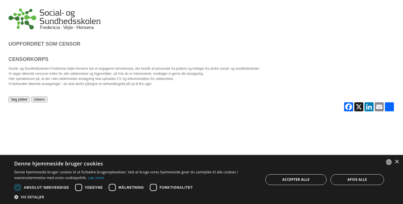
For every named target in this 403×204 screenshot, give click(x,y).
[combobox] (389, 162)
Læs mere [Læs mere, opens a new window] (96, 177)
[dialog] (201, 179)
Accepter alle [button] (296, 179)
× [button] (397, 162)
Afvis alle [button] (357, 179)
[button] (135, 197)
